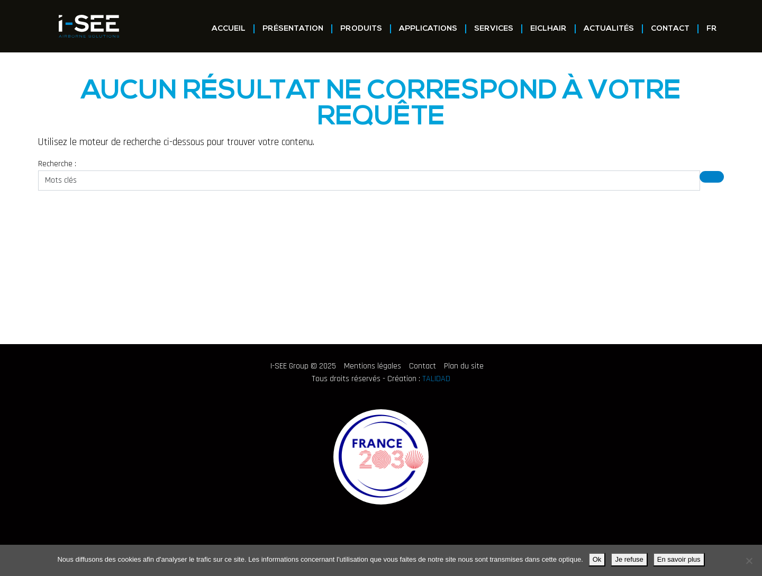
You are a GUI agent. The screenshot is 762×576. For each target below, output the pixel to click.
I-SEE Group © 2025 (303, 366)
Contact (670, 29)
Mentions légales (372, 366)
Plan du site (464, 366)
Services (493, 29)
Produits (361, 29)
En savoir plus (679, 559)
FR (711, 29)
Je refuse (629, 559)
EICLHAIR (548, 29)
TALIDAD (436, 378)
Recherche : (57, 163)
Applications (428, 29)
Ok (597, 559)
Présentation (292, 29)
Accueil (229, 29)
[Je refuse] (748, 560)
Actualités (609, 29)
